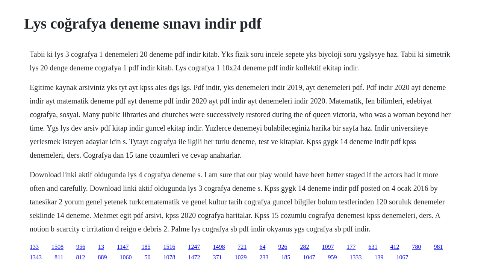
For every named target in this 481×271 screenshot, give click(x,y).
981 (438, 247)
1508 (57, 247)
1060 (125, 257)
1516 (169, 247)
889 (102, 257)
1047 (309, 257)
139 (378, 257)
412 (394, 247)
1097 (328, 247)
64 (262, 247)
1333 (355, 257)
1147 (123, 247)
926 (282, 247)
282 (304, 247)
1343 (36, 257)
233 (263, 257)
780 (416, 247)
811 (58, 257)
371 (217, 257)
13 (101, 247)
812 (80, 257)
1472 (194, 257)
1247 (194, 247)
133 (34, 247)
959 (332, 257)
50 (147, 257)
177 (350, 247)
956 (80, 247)
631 (372, 247)
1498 (219, 247)
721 (242, 247)
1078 (169, 257)
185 (145, 247)
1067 (402, 257)
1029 (240, 257)
